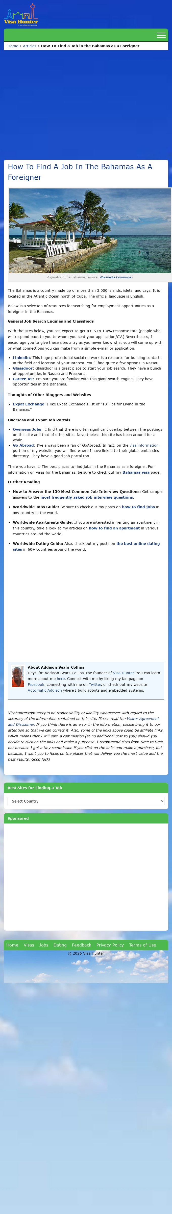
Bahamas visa (136, 472)
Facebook (36, 684)
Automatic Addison (45, 690)
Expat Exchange (28, 404)
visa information (144, 445)
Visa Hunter (123, 673)
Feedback (81, 944)
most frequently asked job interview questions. (87, 497)
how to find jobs (138, 507)
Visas (29, 944)
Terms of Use (142, 944)
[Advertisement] (50, 107)
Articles (29, 46)
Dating (60, 944)
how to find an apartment (114, 528)
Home (13, 46)
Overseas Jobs (27, 429)
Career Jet (23, 379)
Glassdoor (23, 368)
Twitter (95, 684)
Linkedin (21, 357)
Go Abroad (23, 445)
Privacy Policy (110, 944)
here (61, 678)
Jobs (43, 944)
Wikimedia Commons (115, 277)
